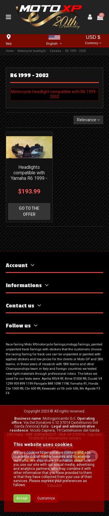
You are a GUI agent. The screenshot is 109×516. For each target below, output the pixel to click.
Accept (22, 498)
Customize (46, 498)
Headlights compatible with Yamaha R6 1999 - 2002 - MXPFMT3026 (29, 178)
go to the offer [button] (29, 211)
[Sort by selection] (88, 120)
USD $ (93, 40)
